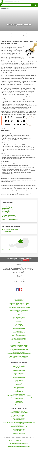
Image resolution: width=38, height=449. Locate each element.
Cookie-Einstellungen (11, 258)
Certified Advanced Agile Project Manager (19, 385)
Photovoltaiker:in (19, 341)
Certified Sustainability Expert (19, 370)
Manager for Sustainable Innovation (19, 335)
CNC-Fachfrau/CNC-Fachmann (19, 418)
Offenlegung (21, 258)
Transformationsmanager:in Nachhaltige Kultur (19, 349)
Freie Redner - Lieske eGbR (11, 229)
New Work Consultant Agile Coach (18, 338)
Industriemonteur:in (19, 425)
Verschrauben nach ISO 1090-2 (19, 432)
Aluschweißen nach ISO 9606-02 (19, 411)
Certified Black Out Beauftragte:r (19, 366)
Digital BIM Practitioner (19, 311)
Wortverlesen (7, 231)
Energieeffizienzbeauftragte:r (19, 318)
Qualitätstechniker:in (19, 404)
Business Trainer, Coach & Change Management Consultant (19, 304)
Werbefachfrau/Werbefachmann (19, 352)
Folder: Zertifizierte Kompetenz (10, 219)
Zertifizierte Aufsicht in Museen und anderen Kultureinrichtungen (19, 395)
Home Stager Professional (19, 322)
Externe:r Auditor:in (19, 374)
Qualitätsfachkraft (19, 401)
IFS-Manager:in (19, 324)
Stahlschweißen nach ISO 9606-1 (19, 429)
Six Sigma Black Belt (19, 390)
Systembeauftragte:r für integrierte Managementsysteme (19, 392)
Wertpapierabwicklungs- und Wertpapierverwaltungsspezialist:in (19, 353)
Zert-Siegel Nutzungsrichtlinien (10, 216)
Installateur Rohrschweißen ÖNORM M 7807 (19, 426)
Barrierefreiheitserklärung (15, 259)
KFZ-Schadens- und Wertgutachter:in (19, 329)
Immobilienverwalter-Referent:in (19, 328)
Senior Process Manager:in (19, 387)
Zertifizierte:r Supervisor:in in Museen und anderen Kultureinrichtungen (19, 397)
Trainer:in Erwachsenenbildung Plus (19, 348)
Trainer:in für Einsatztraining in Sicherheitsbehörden (19, 357)
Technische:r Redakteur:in (19, 430)
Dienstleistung (5, 8)
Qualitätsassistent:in (19, 398)
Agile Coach (19, 297)
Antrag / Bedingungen (7, 207)
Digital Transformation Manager (19, 317)
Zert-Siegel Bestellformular (9, 215)
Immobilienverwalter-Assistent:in (19, 327)
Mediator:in (19, 336)
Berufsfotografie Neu (19, 300)
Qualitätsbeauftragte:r (19, 399)
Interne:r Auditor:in (19, 376)
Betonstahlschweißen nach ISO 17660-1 (18, 414)
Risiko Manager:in (19, 384)
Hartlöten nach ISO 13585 (19, 423)
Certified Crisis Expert (19, 367)
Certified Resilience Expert (19, 369)
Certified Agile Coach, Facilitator (19, 306)
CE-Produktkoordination (19, 415)
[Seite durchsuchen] (17, 5)
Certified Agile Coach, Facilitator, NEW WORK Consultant (19, 307)
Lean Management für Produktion (19, 377)
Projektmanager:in (19, 381)
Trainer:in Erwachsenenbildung (19, 350)
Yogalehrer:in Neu (19, 355)
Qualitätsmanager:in (19, 402)
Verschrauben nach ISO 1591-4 (19, 433)
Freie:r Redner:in (19, 321)
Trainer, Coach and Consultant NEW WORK (19, 346)
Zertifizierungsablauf (7, 210)
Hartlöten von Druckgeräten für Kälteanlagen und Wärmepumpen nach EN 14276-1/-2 (19, 422)
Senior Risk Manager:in (19, 388)
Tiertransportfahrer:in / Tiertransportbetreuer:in (19, 345)
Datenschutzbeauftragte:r (19, 373)
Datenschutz (29, 258)
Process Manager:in (19, 380)
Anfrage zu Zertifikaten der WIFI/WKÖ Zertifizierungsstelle (19, 446)
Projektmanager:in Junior (19, 378)
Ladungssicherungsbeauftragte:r (19, 332)
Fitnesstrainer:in (19, 320)
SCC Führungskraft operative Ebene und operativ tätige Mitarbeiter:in (19, 343)
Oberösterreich (6, 249)
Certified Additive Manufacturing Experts (19, 416)
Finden (32, 5)
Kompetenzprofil (6, 208)
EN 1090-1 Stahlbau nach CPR (19, 442)
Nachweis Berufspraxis (8, 212)
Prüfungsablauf (6, 211)
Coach (19, 314)
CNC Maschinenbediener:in (19, 419)
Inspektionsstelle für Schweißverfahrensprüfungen (19, 440)
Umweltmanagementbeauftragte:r (19, 394)
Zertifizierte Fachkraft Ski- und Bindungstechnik (19, 356)
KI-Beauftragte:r (19, 331)
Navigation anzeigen (19, 35)
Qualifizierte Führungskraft (19, 383)
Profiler (19, 342)
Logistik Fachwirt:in (19, 334)
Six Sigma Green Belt (19, 391)
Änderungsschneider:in (19, 299)
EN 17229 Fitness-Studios (19, 444)
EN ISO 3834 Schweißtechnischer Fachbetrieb (19, 443)
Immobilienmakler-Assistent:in (19, 325)
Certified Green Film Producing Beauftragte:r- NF (19, 313)
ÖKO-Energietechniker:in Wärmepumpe (18, 339)
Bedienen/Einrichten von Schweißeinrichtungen (19, 412)
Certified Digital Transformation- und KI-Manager (19, 310)
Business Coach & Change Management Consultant (19, 303)
